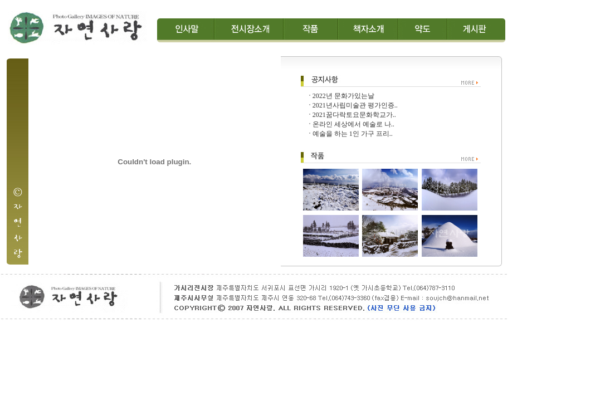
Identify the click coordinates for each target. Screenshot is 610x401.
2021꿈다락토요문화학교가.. (354, 115)
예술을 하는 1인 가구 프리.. (353, 134)
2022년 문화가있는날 (343, 96)
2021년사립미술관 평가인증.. (355, 105)
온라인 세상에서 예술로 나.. (353, 124)
